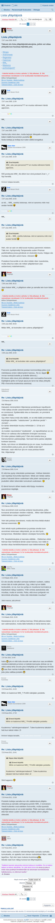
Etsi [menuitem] (53, 10)
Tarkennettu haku (50, 19)
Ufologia (36, 10)
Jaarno (9, 458)
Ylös (53, 87)
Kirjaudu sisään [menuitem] (48, 5)
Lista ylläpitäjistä (11, 15)
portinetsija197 (9, 68)
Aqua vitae (11, 146)
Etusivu (7, 10)
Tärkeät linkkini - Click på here (12, 85)
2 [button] (31, 24)
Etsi (46, 19)
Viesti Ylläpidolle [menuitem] (33, 916)
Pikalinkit (7, 5)
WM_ (5, 63)
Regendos (7, 57)
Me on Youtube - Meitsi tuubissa (12, 80)
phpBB (26, 920)
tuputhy (9, 567)
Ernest (3, 678)
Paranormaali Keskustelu (21, 10)
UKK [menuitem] (15, 5)
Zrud (8, 90)
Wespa (9, 28)
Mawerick (7, 65)
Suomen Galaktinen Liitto (10, 82)
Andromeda (7, 55)
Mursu (9, 646)
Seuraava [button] (34, 24)
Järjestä (27, 883)
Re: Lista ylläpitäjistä (12, 98)
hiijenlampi (5, 389)
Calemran (7, 60)
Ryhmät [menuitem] (45, 916)
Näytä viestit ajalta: (27, 879)
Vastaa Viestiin (8, 19)
